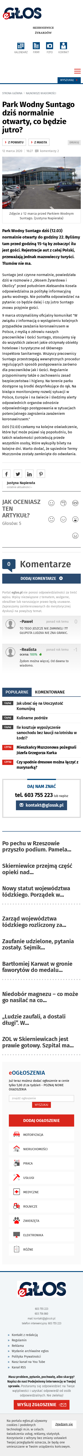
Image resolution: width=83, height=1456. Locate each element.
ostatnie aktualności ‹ (19, 487)
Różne (22, 1249)
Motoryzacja (27, 1134)
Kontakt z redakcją (25, 1335)
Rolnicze (24, 1206)
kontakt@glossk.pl (41, 805)
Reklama (18, 1346)
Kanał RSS (19, 1367)
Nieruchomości (29, 1148)
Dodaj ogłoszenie (41, 1120)
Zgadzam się (65, 1424)
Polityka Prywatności (26, 1356)
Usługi (22, 1177)
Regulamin (19, 1340)
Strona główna (12, 93)
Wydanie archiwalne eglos (30, 1351)
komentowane (50, 692)
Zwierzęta (25, 1220)
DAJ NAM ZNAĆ (41, 786)
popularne (17, 692)
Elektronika (27, 1234)
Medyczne (25, 1191)
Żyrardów (43, 32)
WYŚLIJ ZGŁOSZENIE (36, 1404)
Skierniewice (43, 27)
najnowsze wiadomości (41, 93)
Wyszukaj (69, 80)
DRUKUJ (75, 142)
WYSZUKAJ (41, 1105)
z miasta (39, 142)
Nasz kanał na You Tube (28, 1362)
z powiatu (14, 142)
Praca (22, 1163)
